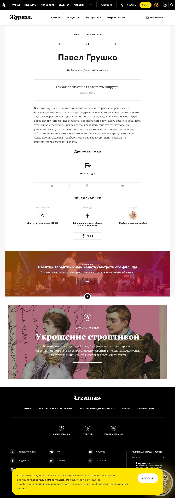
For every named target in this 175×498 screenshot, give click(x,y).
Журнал (64, 4)
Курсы (16, 4)
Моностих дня (93, 34)
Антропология (115, 17)
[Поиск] (172, 5)
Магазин (79, 4)
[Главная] (87, 397)
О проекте (26, 408)
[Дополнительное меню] (90, 5)
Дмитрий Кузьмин (95, 70)
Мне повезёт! (156, 17)
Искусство (73, 17)
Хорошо (147, 478)
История (56, 17)
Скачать (145, 5)
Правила (126, 408)
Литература (93, 17)
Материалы (48, 4)
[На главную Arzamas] (3, 5)
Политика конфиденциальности (97, 408)
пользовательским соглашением (47, 479)
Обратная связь (145, 408)
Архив (77, 34)
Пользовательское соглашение (55, 408)
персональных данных (46, 483)
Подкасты (30, 4)
